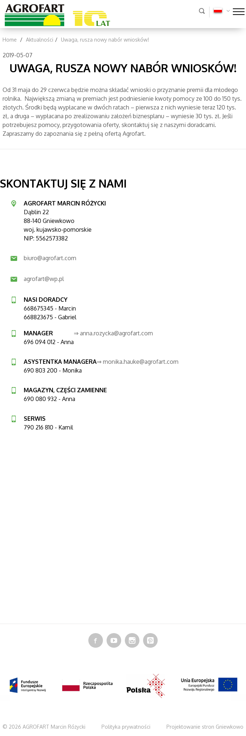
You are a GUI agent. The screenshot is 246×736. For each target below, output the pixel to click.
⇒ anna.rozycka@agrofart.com (113, 333)
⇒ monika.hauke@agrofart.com (137, 361)
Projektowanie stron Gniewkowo (204, 727)
